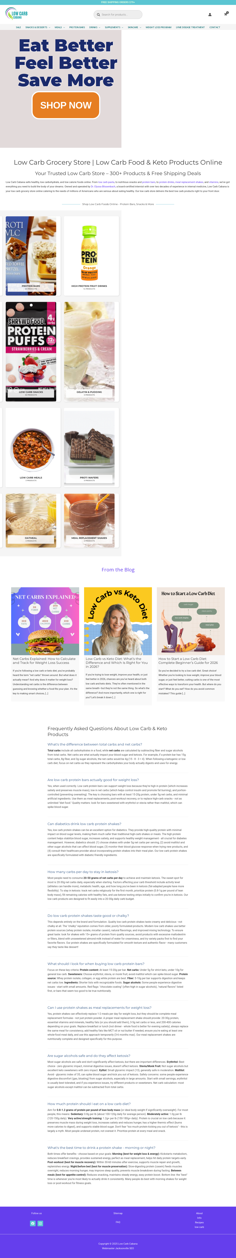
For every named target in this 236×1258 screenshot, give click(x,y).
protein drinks (166, 182)
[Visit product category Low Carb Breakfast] (87, 447)
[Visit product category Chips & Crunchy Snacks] (28, 256)
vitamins (213, 182)
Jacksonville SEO (124, 1248)
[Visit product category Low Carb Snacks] (145, 352)
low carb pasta (106, 182)
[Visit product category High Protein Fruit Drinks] (203, 256)
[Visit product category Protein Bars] (145, 256)
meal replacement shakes (189, 182)
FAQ (118, 1222)
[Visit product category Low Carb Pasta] (28, 447)
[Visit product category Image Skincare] (87, 521)
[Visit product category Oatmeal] (145, 521)
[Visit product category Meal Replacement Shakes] (203, 521)
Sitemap (117, 1213)
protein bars (148, 182)
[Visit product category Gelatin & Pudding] (203, 352)
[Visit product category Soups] (28, 521)
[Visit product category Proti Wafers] (203, 447)
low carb (199, 1227)
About (199, 1213)
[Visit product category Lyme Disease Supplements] (87, 352)
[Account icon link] (209, 14)
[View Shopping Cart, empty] (228, 14)
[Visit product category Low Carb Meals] (145, 447)
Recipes (199, 1222)
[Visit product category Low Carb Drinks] (87, 256)
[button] (48, 27)
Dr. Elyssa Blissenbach (103, 186)
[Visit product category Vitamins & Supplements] (28, 352)
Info (199, 1217)
